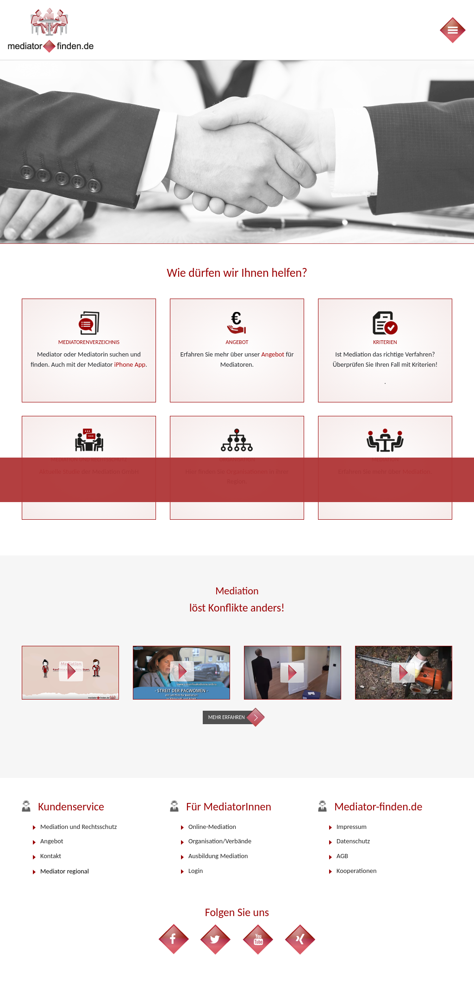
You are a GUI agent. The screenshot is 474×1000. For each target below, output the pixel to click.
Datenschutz (353, 841)
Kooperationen (356, 870)
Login (195, 870)
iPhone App (129, 364)
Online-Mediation (212, 826)
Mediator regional (64, 871)
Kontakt (50, 856)
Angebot (273, 354)
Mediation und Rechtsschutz (78, 826)
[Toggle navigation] (452, 30)
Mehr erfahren (226, 717)
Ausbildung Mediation (218, 856)
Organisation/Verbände (219, 841)
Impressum (352, 826)
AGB (342, 856)
